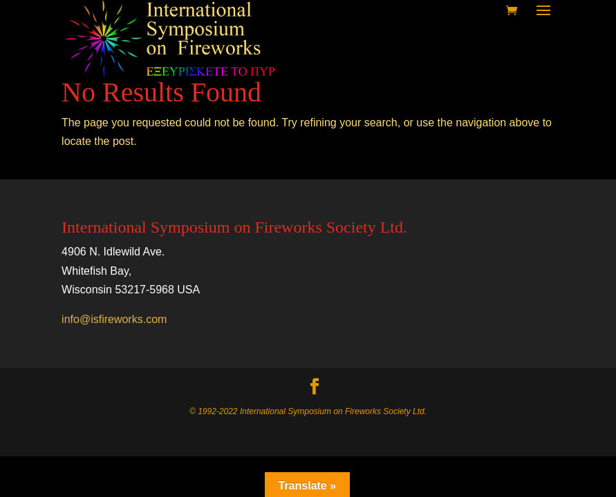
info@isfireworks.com (114, 319)
